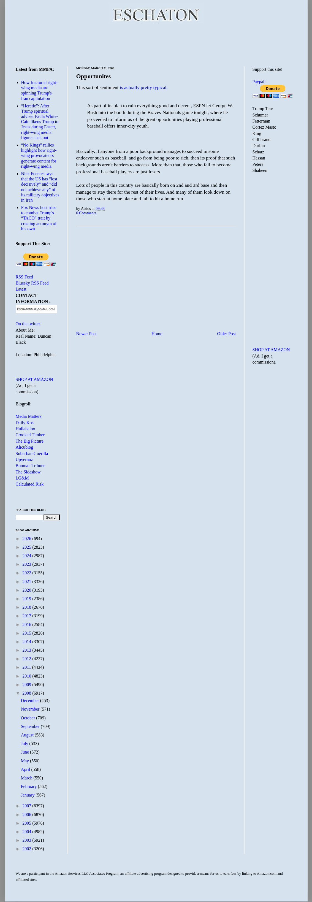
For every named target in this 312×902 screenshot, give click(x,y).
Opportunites (93, 76)
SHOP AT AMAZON (34, 379)
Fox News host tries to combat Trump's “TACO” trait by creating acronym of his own (39, 218)
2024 (27, 555)
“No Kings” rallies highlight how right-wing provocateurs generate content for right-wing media (39, 156)
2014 (27, 641)
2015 (27, 633)
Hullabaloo (25, 428)
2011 (27, 667)
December (30, 700)
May (25, 761)
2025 (27, 547)
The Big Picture (30, 441)
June (25, 752)
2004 (27, 831)
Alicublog (24, 447)
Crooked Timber (30, 434)
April (26, 769)
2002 (27, 848)
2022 (27, 572)
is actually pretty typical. (144, 87)
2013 (27, 650)
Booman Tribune (30, 465)
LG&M (22, 478)
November (31, 709)
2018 (27, 607)
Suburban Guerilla (32, 453)
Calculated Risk (30, 484)
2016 (27, 624)
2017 (27, 615)
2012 (27, 658)
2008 (27, 693)
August (28, 735)
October (28, 718)
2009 (27, 684)
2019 (27, 598)
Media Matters (29, 416)
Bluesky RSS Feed (32, 283)
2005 (27, 823)
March (27, 778)
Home (156, 333)
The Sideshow (28, 472)
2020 (27, 590)
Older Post (226, 333)
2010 (27, 676)
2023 (27, 564)
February (29, 786)
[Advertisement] (156, 44)
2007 (27, 805)
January (28, 795)
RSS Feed (24, 277)
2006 (27, 814)
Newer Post (86, 333)
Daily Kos (25, 422)
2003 (27, 840)
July (25, 743)
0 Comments (86, 213)
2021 (27, 581)
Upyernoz (24, 459)
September (31, 726)
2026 (27, 538)
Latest (21, 289)
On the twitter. (28, 323)
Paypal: (259, 81)
